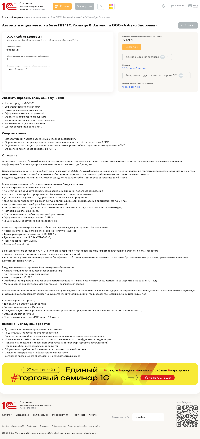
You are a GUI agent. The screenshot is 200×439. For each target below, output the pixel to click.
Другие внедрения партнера (145, 57)
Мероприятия (60, 415)
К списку (189, 25)
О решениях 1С (17, 426)
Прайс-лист (32, 426)
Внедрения (17, 17)
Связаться (132, 47)
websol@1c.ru (89, 433)
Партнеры (79, 415)
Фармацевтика (131, 87)
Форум (93, 415)
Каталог (6, 415)
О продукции (84, 6)
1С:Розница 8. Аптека (134, 68)
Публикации (40, 415)
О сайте (5, 426)
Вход (195, 6)
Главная (6, 17)
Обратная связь (58, 426)
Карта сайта (94, 426)
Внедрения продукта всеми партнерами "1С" (154, 75)
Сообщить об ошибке (77, 426)
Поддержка (44, 426)
